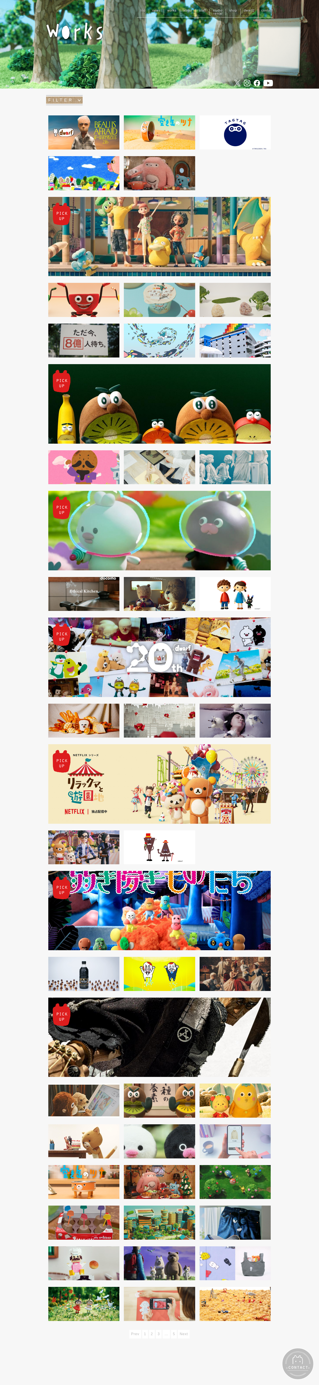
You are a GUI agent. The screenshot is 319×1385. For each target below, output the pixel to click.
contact (267, 10)
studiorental (217, 12)
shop (233, 10)
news (156, 10)
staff (202, 10)
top (142, 10)
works (172, 10)
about (187, 10)
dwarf (249, 10)
